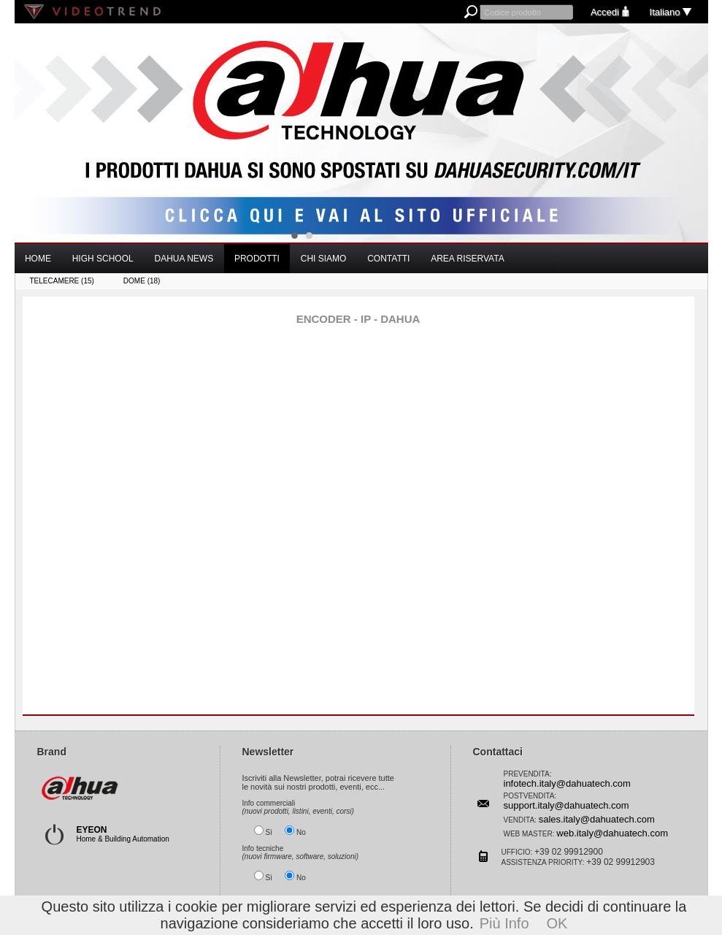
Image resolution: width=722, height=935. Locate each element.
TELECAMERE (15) (62, 281)
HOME (38, 258)
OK (557, 923)
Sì (269, 831)
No (301, 831)
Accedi (611, 12)
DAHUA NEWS (183, 258)
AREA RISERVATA (467, 258)
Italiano (672, 12)
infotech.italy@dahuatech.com (567, 781)
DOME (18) (142, 281)
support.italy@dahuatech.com (566, 803)
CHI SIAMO (324, 258)
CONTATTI (388, 258)
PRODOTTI (257, 258)
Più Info (504, 923)
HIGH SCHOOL (103, 258)
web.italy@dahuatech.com (612, 831)
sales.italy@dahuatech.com (597, 817)
